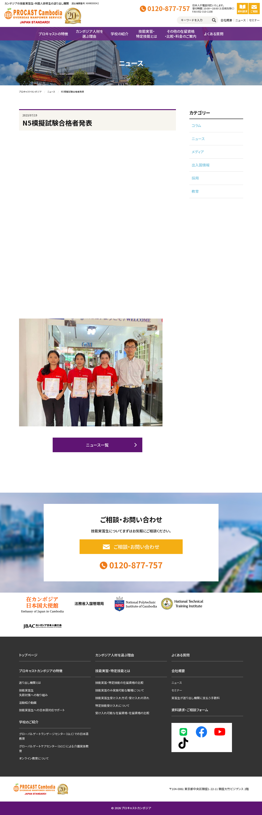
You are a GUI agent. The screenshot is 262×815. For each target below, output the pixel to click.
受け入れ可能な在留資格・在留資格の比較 (122, 713)
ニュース (240, 20)
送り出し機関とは (30, 682)
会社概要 (226, 20)
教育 (195, 191)
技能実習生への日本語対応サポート (42, 710)
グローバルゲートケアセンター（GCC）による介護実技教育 (54, 748)
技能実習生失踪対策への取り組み (33, 692)
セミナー (254, 20)
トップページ (28, 655)
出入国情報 (201, 165)
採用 (195, 178)
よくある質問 (180, 655)
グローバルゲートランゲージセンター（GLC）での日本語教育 (54, 736)
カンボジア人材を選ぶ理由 (114, 655)
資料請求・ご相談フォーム (189, 709)
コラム (196, 125)
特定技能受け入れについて (112, 705)
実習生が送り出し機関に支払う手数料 (195, 698)
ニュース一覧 (97, 445)
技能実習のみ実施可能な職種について (119, 690)
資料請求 (242, 8)
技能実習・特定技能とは (112, 670)
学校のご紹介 (29, 722)
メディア (198, 151)
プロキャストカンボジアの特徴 (41, 670)
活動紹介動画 (28, 702)
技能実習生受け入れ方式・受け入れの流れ (122, 698)
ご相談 (254, 8)
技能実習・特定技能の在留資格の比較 (119, 682)
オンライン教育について (34, 758)
